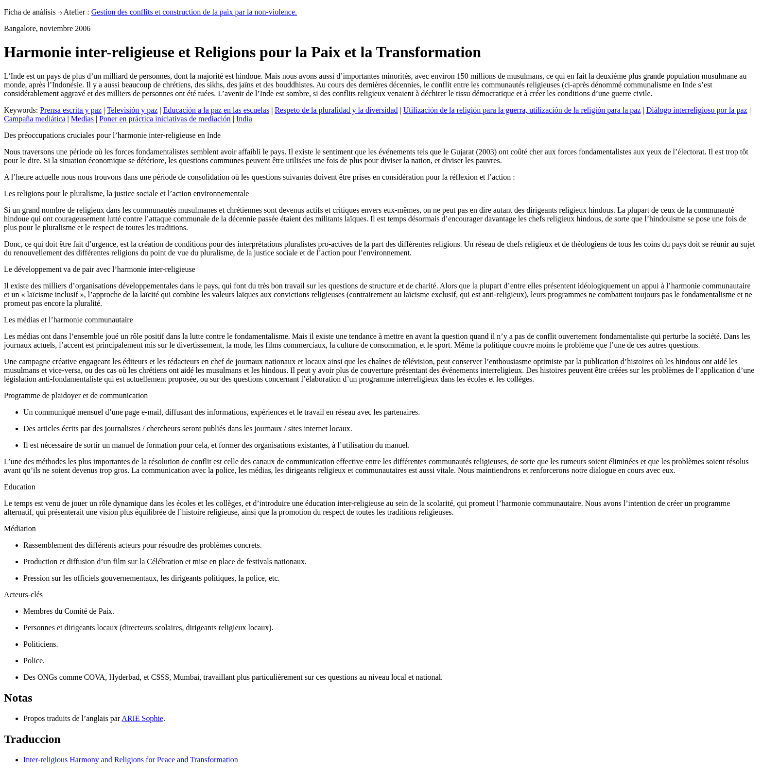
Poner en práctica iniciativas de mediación (165, 119)
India (244, 119)
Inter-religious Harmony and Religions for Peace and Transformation (130, 759)
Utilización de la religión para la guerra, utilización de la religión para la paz (522, 110)
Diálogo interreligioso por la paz (696, 110)
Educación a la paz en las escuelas (216, 110)
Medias (82, 119)
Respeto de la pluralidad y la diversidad (336, 110)
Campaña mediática (35, 119)
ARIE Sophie (142, 718)
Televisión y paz (132, 110)
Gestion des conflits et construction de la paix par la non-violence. (194, 12)
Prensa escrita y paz (71, 110)
